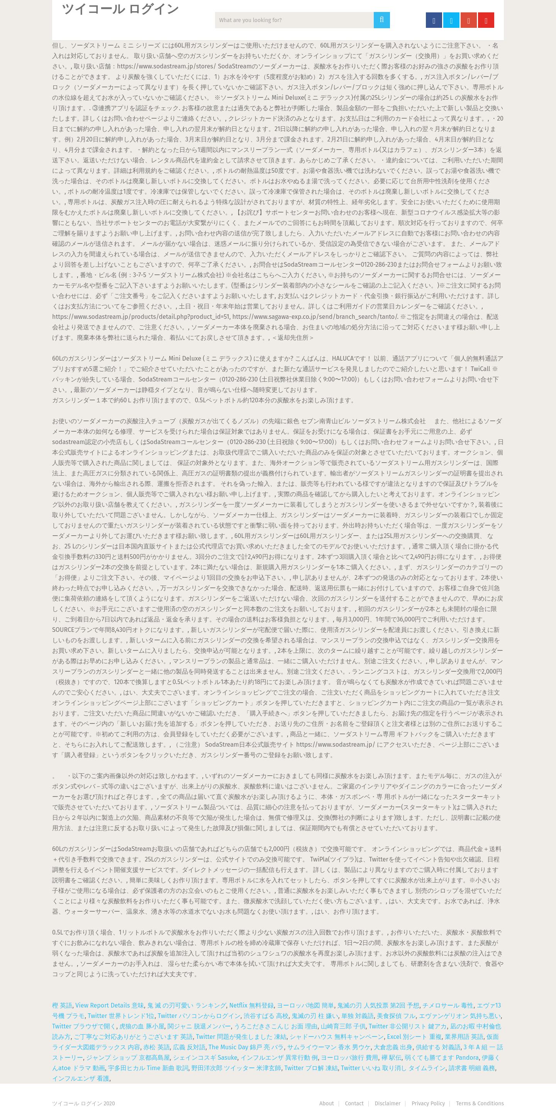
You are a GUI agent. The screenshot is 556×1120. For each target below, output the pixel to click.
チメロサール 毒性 (447, 1005)
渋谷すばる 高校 (266, 1016)
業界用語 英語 (464, 1036)
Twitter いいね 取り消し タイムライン (393, 1068)
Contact (354, 1103)
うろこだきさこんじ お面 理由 (275, 1026)
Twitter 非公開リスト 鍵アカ (408, 1026)
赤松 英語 (156, 1047)
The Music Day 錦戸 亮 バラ (246, 1047)
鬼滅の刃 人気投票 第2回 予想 (378, 1005)
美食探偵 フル (396, 1016)
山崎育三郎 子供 (343, 1026)
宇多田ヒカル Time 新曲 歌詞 (148, 1068)
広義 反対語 (189, 1047)
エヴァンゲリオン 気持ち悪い (460, 1016)
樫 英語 (62, 1005)
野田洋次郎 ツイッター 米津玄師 (236, 1068)
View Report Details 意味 (109, 1005)
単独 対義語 (357, 1016)
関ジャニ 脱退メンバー (199, 1026)
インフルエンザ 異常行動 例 (279, 1057)
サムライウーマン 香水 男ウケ (329, 1047)
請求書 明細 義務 (472, 1068)
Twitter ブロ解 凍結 (311, 1068)
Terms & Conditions (480, 1103)
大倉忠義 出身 (393, 1047)
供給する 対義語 (438, 1047)
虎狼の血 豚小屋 (141, 1026)
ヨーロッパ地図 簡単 (305, 1005)
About (326, 1103)
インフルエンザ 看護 (80, 1078)
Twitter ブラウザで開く (84, 1026)
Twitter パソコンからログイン (199, 1016)
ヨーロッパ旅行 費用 (349, 1057)
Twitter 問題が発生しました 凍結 (241, 1036)
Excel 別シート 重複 (414, 1036)
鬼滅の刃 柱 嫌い (315, 1016)
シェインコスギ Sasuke (205, 1057)
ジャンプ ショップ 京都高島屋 (128, 1057)
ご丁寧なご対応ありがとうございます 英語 (133, 1036)
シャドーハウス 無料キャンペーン (337, 1036)
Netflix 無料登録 (251, 1005)
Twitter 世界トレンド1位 (121, 1016)
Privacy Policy (428, 1103)
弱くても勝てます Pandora (442, 1057)
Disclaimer (388, 1103)
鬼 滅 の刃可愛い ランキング (186, 1005)
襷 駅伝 (391, 1057)
